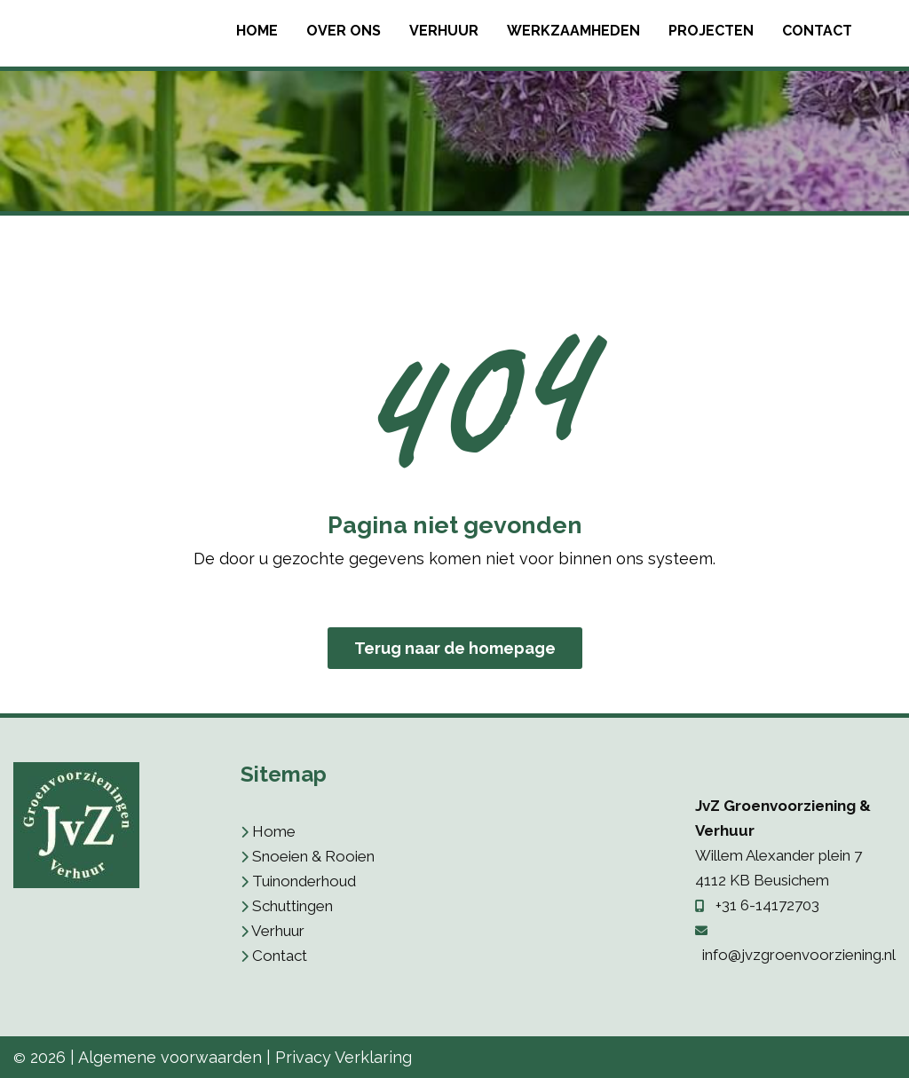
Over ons (343, 30)
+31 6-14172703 (767, 905)
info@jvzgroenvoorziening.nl (799, 955)
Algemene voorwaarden (170, 1057)
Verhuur (443, 30)
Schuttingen (292, 906)
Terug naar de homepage (455, 648)
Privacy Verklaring (343, 1057)
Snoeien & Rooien (313, 856)
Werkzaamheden (573, 30)
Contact (817, 30)
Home (257, 30)
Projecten (711, 30)
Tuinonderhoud (304, 881)
